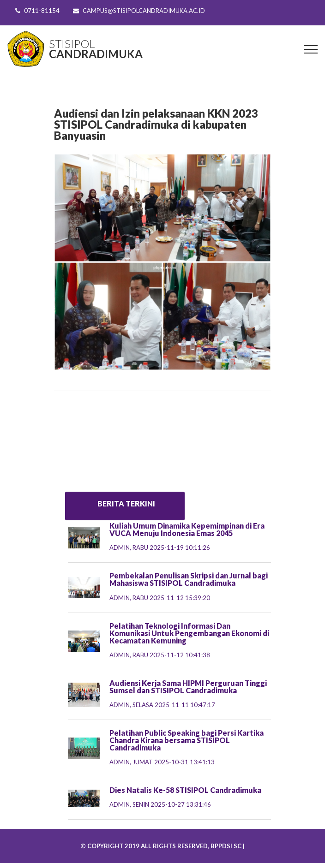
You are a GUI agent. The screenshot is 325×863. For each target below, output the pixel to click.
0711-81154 (42, 10)
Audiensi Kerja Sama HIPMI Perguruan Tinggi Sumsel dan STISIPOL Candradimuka (188, 686)
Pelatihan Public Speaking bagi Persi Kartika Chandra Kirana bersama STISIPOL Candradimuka (186, 740)
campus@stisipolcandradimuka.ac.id (144, 10)
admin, (159, 547)
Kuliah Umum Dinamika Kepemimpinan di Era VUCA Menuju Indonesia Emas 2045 (187, 529)
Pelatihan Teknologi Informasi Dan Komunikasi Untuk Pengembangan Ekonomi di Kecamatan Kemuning (189, 633)
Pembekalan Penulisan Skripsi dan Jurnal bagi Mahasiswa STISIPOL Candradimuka (188, 579)
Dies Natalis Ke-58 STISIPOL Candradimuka (185, 790)
